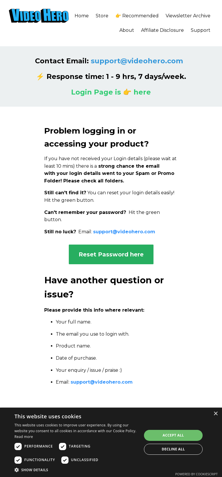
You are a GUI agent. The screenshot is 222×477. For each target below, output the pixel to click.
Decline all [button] (173, 449)
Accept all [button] (173, 435)
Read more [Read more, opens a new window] (23, 436)
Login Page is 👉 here (111, 92)
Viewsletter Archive (188, 16)
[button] (76, 470)
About (126, 30)
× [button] (215, 414)
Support (200, 30)
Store (102, 16)
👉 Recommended (137, 16)
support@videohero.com (124, 231)
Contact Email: (109, 61)
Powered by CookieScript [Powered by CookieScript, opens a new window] (196, 474)
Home (82, 16)
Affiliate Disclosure (162, 30)
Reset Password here (111, 254)
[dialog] (111, 442)
